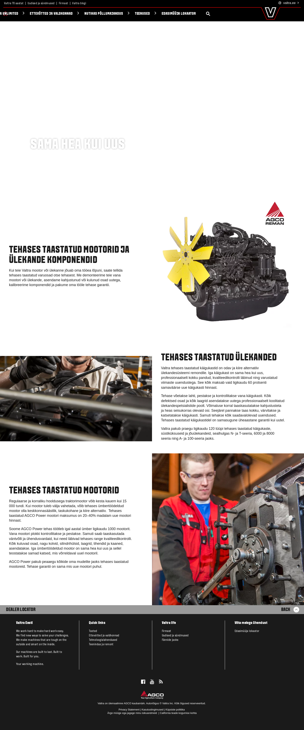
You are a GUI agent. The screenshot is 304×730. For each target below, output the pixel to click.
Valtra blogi (79, 3)
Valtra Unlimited (47, 14)
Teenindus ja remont (101, 644)
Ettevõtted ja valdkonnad (94, 14)
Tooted (17, 14)
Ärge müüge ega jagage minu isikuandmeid (132, 712)
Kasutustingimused (152, 709)
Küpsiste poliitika (175, 709)
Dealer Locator (20, 610)
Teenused (185, 14)
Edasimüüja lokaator (222, 14)
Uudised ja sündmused (41, 3)
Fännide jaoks (170, 640)
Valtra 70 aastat (13, 3)
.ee (288, 3)
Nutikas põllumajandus (147, 14)
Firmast (63, 3)
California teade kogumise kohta (178, 712)
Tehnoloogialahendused (103, 640)
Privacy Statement (129, 709)
